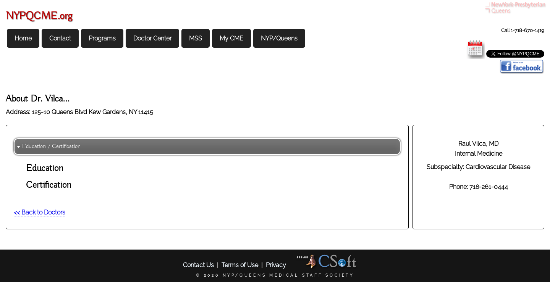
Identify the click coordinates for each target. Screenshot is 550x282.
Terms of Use (240, 265)
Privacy (276, 265)
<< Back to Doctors (39, 212)
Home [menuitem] (23, 38)
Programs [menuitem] (102, 38)
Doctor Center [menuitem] (152, 38)
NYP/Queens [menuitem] (279, 38)
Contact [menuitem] (60, 38)
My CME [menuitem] (231, 38)
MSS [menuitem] (195, 38)
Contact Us (198, 265)
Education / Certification (51, 146)
